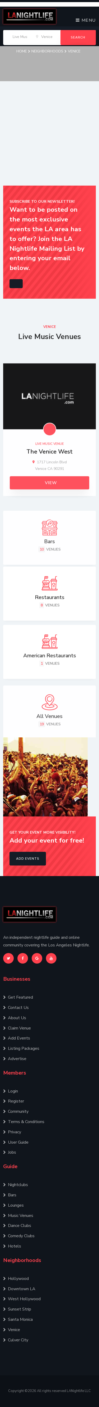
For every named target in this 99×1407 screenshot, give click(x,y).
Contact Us (16, 1007)
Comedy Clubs (19, 1236)
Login (10, 1091)
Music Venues (18, 1216)
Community (16, 1111)
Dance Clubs (17, 1226)
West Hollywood (22, 1299)
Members (14, 1072)
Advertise (14, 1059)
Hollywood (16, 1279)
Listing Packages (21, 1048)
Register (13, 1101)
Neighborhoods (49, 51)
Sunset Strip (17, 1309)
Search (78, 37)
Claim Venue (17, 1028)
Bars (9, 1195)
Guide (10, 1166)
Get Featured (18, 997)
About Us (14, 1018)
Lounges (13, 1205)
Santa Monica (18, 1319)
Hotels (12, 1246)
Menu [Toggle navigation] (86, 20)
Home (23, 51)
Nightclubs (15, 1185)
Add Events (27, 859)
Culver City (15, 1340)
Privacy (12, 1132)
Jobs (9, 1152)
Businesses (16, 979)
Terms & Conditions (23, 1122)
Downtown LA (19, 1289)
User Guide (16, 1142)
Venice (74, 51)
